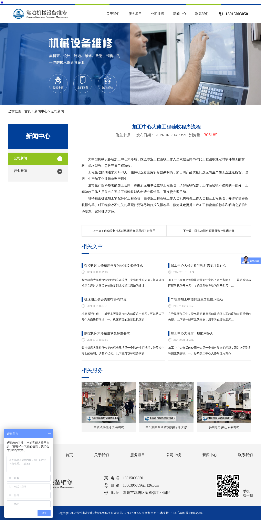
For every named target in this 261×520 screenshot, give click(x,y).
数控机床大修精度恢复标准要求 (107, 333)
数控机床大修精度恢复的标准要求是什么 (113, 265)
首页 (27, 111)
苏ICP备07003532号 (132, 512)
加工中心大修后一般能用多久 (192, 333)
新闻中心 (179, 14)
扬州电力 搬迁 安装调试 (224, 427)
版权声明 (150, 512)
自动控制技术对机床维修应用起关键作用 (129, 230)
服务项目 (135, 14)
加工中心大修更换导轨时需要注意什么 (198, 265)
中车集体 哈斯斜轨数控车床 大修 (166, 427)
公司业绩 (157, 14)
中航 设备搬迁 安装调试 (109, 427)
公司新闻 (57, 111)
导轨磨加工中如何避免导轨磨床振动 (197, 299)
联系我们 (201, 14)
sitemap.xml (196, 512)
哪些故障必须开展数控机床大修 (214, 230)
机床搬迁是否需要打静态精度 (105, 299)
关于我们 (112, 14)
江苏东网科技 (180, 512)
